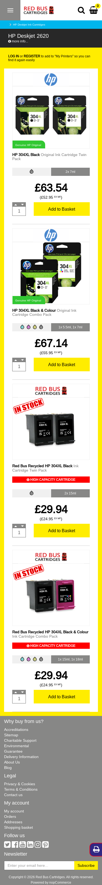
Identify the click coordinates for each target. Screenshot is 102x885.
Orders (10, 816)
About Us (12, 762)
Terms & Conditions (21, 789)
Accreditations (16, 729)
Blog (8, 767)
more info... (18, 41)
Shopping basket (18, 827)
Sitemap (11, 735)
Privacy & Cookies (19, 784)
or (24, 56)
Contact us (13, 795)
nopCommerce (60, 882)
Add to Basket (61, 209)
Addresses (13, 822)
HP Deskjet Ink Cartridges (29, 24)
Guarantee (13, 751)
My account (14, 811)
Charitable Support (20, 740)
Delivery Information (21, 757)
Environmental (16, 746)
